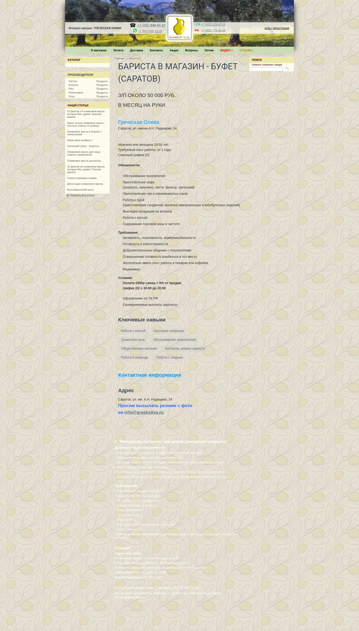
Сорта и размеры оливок (82, 178)
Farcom (73, 81)
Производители (80, 75)
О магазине (98, 50)
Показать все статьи (82, 195)
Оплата (118, 50)
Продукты (102, 81)
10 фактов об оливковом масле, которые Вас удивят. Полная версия (86, 169)
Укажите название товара (267, 64)
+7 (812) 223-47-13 (213, 24)
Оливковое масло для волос (84, 160)
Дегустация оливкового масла (85, 183)
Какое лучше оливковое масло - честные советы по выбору (86, 124)
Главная (119, 58)
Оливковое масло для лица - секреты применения (84, 153)
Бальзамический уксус (80, 189)
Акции (174, 50)
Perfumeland (76, 92)
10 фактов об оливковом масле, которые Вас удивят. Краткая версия (86, 114)
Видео (226, 50)
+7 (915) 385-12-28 (150, 31)
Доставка (136, 50)
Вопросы (191, 50)
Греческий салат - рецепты (83, 146)
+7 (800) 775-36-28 (213, 30)
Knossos (73, 85)
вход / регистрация (277, 28)
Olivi (71, 88)
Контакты (156, 50)
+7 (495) (151, 25)
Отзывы (246, 50)
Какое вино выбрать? (80, 140)
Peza (71, 96)
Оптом (209, 50)
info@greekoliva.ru (144, 412)
